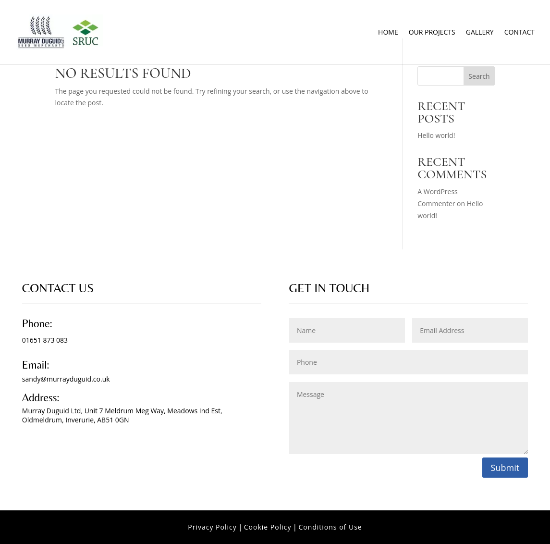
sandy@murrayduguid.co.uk (66, 378)
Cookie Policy (268, 527)
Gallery (480, 33)
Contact (519, 33)
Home (388, 33)
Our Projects (432, 33)
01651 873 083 (45, 340)
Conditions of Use (330, 527)
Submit (505, 467)
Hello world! (436, 135)
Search (478, 76)
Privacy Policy (212, 527)
